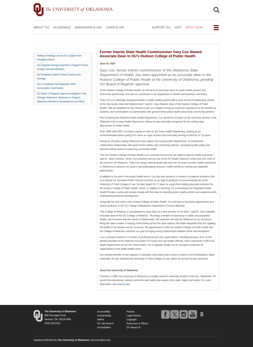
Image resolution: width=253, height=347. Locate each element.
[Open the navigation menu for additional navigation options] (216, 27)
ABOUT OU (41, 27)
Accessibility (103, 311)
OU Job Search (105, 323)
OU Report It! (133, 327)
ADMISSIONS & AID (88, 27)
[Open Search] (216, 11)
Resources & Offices (137, 323)
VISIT (177, 27)
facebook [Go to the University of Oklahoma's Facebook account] (165, 314)
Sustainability (104, 315)
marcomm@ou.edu (100, 340)
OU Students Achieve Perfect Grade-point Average (59, 76)
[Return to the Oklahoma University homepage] (60, 311)
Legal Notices (133, 315)
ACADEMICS (62, 27)
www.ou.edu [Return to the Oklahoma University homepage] (123, 284)
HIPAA (100, 319)
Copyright (131, 319)
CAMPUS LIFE (115, 27)
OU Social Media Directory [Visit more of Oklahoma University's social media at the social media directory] (201, 314)
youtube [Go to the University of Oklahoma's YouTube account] (192, 314)
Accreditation (104, 327)
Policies (130, 311)
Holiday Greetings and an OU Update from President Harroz (59, 57)
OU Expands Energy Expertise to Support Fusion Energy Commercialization (62, 67)
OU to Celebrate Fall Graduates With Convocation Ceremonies (56, 86)
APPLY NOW (194, 27)
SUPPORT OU (161, 27)
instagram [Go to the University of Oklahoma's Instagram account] (183, 314)
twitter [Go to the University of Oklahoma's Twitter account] (174, 314)
